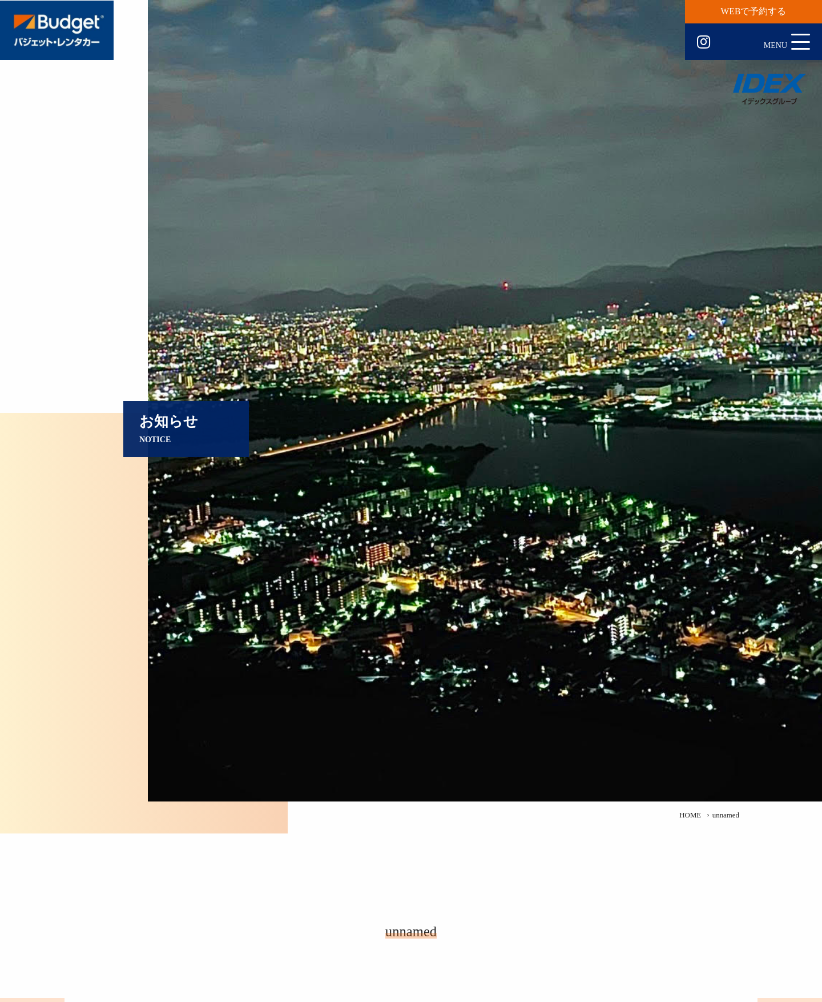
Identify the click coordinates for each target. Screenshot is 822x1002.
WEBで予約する (754, 11)
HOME (690, 815)
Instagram (703, 42)
